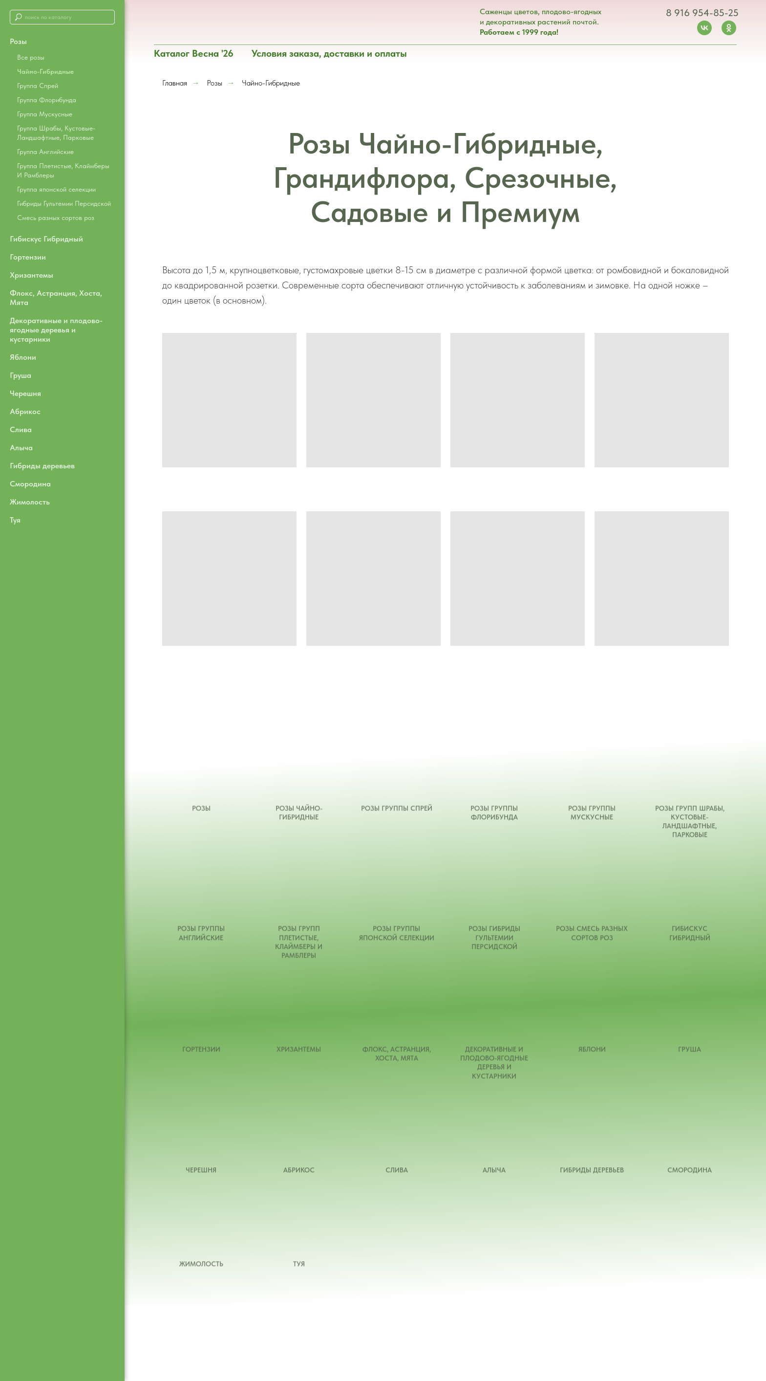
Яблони (23, 357)
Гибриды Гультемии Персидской (64, 203)
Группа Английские (45, 151)
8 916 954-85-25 (702, 13)
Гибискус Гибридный (46, 238)
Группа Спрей (37, 85)
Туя (15, 520)
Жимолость (30, 501)
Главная (174, 83)
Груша (20, 375)
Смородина (30, 483)
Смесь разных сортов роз (55, 217)
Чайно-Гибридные (45, 71)
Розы (214, 83)
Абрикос (25, 411)
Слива (21, 429)
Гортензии (28, 257)
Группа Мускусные (44, 114)
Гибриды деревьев (42, 465)
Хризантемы (31, 275)
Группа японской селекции (56, 189)
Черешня (25, 393)
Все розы (30, 57)
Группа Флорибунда (46, 100)
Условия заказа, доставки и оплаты (329, 53)
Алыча (21, 447)
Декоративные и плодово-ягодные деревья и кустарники (56, 330)
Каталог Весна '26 (194, 53)
